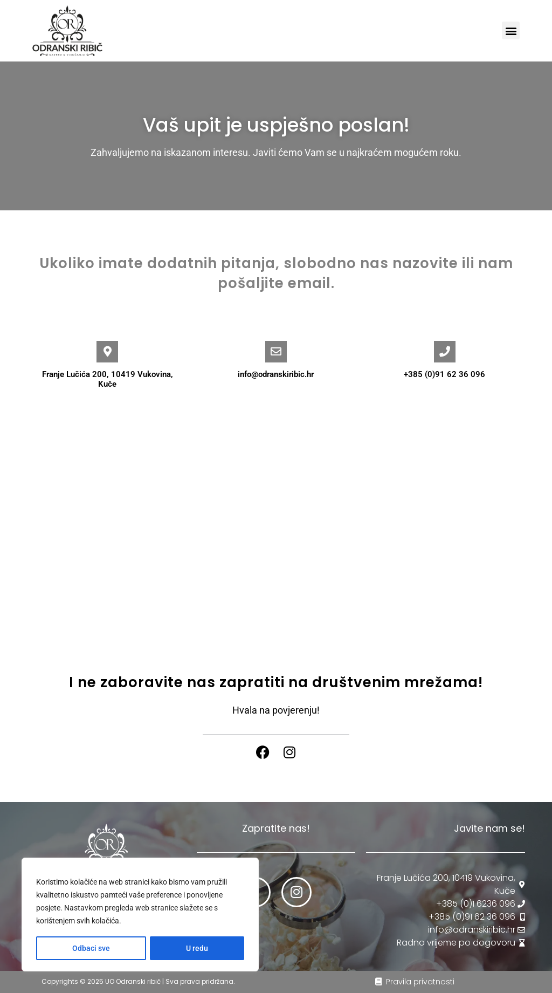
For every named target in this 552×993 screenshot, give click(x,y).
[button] (511, 30)
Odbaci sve (91, 948)
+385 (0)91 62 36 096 (444, 374)
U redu (197, 948)
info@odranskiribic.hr (276, 374)
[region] (140, 914)
